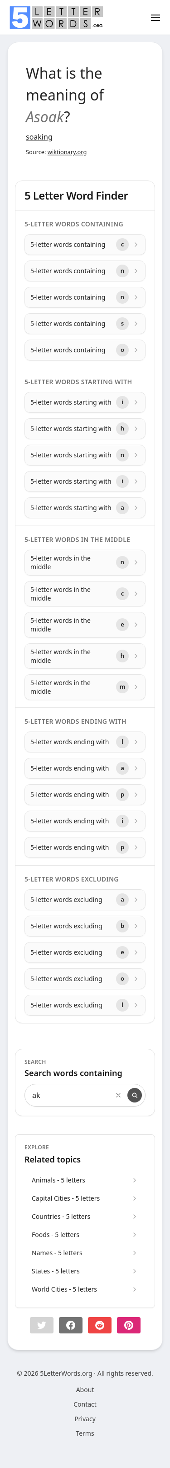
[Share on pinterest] (129, 1325)
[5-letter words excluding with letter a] (85, 899)
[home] (56, 17)
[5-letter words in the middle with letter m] (85, 687)
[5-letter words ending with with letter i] (85, 821)
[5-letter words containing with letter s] (85, 323)
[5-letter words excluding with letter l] (85, 1005)
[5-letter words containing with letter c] (85, 244)
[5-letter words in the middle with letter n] (85, 563)
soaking (39, 137)
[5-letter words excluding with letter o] (85, 978)
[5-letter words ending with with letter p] (85, 794)
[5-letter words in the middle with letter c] (85, 594)
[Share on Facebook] (71, 1325)
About (85, 1389)
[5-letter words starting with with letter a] (85, 507)
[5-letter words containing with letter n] (85, 271)
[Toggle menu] (155, 17)
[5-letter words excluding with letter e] (85, 952)
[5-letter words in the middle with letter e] (85, 625)
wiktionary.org (67, 152)
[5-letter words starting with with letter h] (85, 428)
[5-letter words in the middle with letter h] (85, 656)
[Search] (134, 1095)
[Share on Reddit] (100, 1325)
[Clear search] (118, 1095)
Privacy (85, 1418)
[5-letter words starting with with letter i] (85, 402)
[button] (41, 1325)
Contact (85, 1404)
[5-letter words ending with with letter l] (85, 741)
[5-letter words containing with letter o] (85, 350)
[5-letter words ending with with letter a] (85, 768)
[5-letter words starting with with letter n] (85, 455)
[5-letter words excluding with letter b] (85, 926)
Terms (85, 1433)
